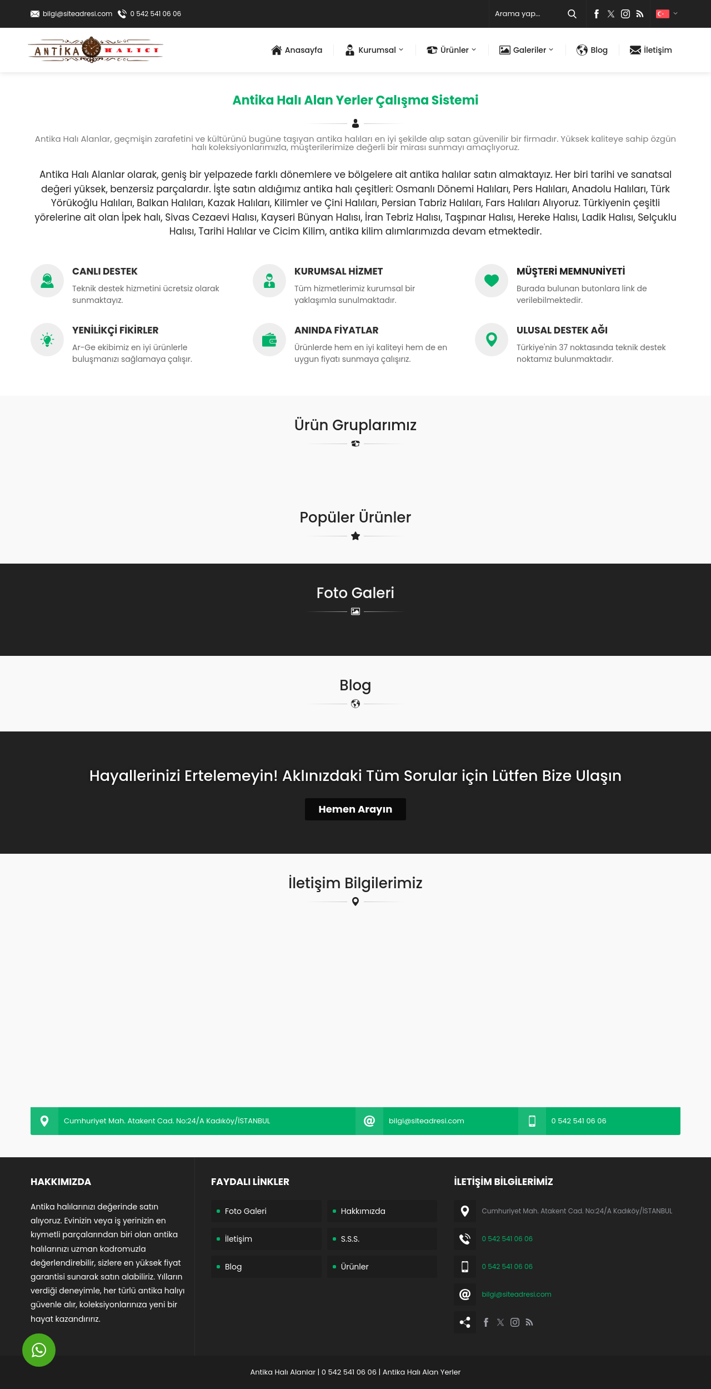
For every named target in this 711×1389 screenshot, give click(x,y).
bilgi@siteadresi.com (77, 13)
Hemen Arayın (356, 809)
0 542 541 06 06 (155, 13)
